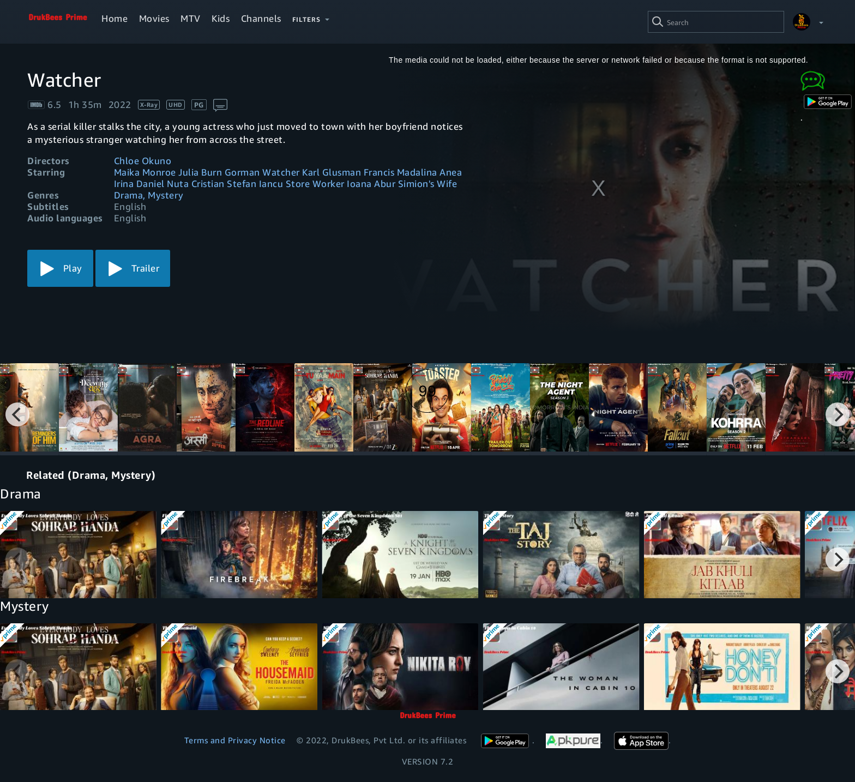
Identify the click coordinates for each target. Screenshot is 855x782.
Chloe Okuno (143, 160)
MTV (190, 18)
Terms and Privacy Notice (235, 740)
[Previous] (17, 414)
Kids (221, 18)
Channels (261, 18)
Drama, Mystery (149, 195)
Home (114, 18)
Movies (154, 18)
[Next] (838, 414)
